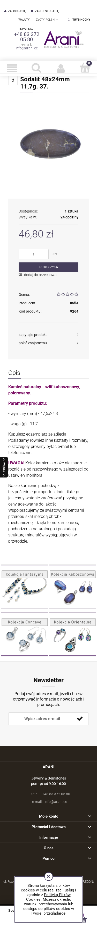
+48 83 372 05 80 (26, 36)
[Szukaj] (36, 68)
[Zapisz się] (80, 718)
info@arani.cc (27, 48)
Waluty (24, 19)
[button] (12, 68)
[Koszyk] (85, 68)
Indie (74, 303)
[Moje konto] (61, 68)
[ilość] (34, 254)
